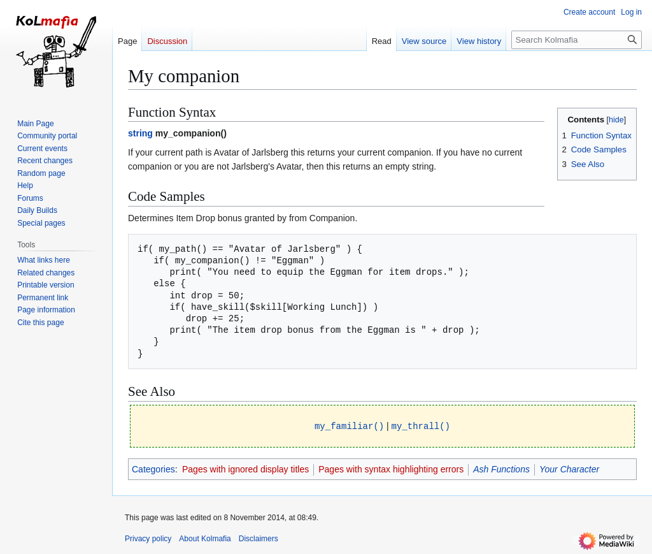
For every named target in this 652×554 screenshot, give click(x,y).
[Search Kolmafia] (576, 40)
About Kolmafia (204, 538)
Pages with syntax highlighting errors (391, 468)
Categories (153, 468)
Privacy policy (148, 538)
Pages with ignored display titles (245, 468)
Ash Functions (501, 468)
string (140, 133)
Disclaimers (258, 538)
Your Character (569, 468)
